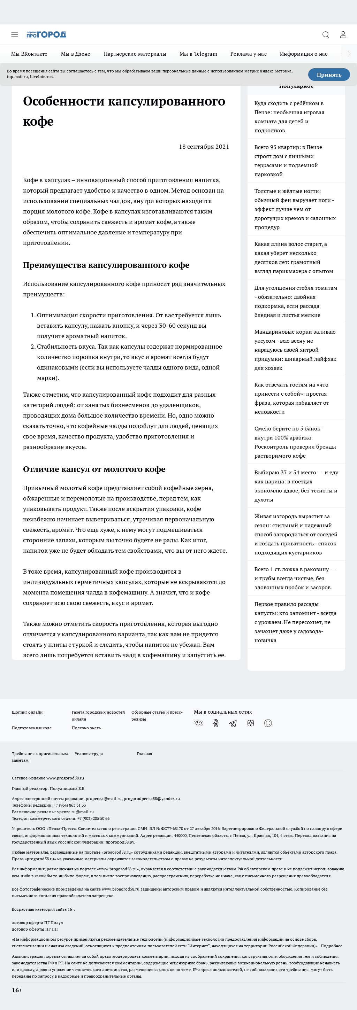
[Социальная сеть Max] (268, 723)
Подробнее (331, 945)
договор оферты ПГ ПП (35, 929)
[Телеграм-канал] (233, 723)
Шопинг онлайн (27, 712)
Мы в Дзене (76, 53)
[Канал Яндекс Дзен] (250, 723)
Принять (329, 74)
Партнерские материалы (135, 53)
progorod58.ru (117, 852)
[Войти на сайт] (343, 34)
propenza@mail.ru (104, 798)
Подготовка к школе (32, 727)
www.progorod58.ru (65, 777)
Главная (144, 753)
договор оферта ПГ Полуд (37, 922)
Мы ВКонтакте (29, 53)
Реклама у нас (248, 53)
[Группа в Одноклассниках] (216, 723)
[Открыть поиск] (326, 34)
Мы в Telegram (198, 53)
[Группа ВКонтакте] (198, 723)
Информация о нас (304, 53)
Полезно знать (86, 727)
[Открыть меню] (14, 34)
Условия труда (89, 753)
